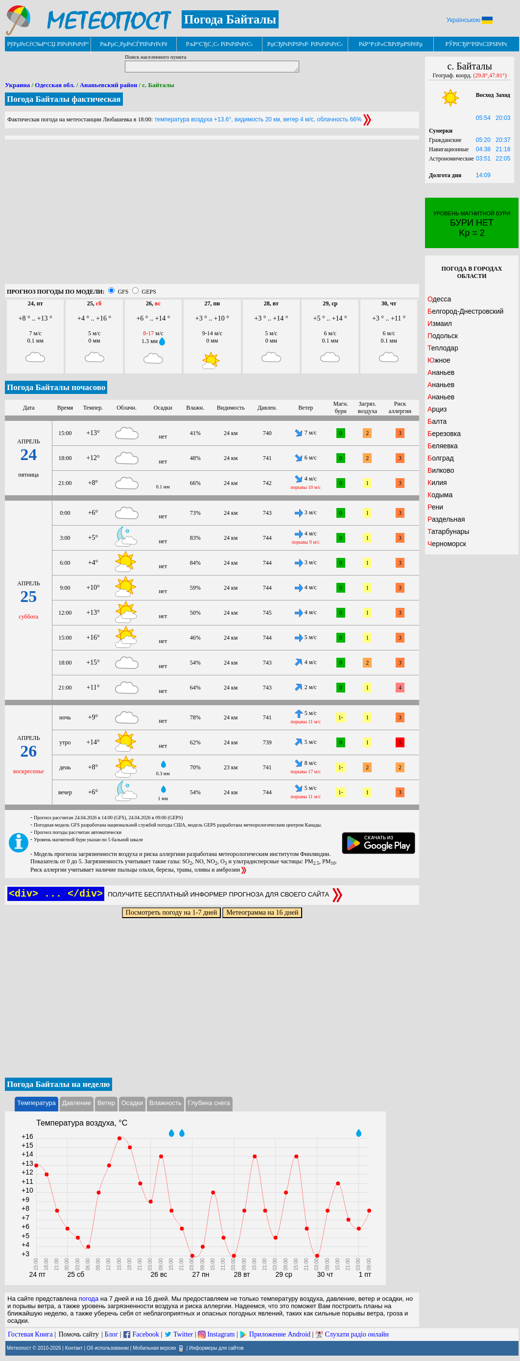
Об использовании (108, 1348)
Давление (76, 1103)
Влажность (165, 1103)
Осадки (132, 1103)
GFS (123, 291)
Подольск (442, 336)
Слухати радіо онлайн (357, 1334)
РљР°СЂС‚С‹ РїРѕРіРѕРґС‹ (219, 44)
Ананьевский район (108, 85)
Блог (111, 1334)
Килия (437, 482)
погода (89, 1298)
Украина (17, 85)
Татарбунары (448, 531)
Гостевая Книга (30, 1334)
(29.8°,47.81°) (490, 75)
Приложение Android (279, 1334)
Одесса (439, 299)
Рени (435, 507)
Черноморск (446, 544)
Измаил (439, 323)
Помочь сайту (78, 1334)
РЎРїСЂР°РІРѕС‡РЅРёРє (477, 44)
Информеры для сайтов (216, 1348)
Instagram (221, 1334)
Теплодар (442, 348)
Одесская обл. (54, 85)
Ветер (106, 1103)
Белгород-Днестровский (465, 311)
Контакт (74, 1348)
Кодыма (439, 495)
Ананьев (440, 372)
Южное (438, 360)
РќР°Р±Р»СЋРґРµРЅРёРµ (391, 44)
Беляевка (442, 446)
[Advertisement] (212, 215)
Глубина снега (209, 1103)
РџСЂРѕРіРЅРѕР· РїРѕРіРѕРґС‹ (305, 44)
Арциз (437, 409)
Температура (36, 1103)
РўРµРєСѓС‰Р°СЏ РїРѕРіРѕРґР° (48, 44)
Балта (437, 421)
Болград (440, 458)
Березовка (444, 434)
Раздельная (446, 519)
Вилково (440, 470)
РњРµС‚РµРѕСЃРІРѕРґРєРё (133, 44)
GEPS (149, 291)
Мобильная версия (154, 1348)
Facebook (145, 1334)
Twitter (183, 1334)
